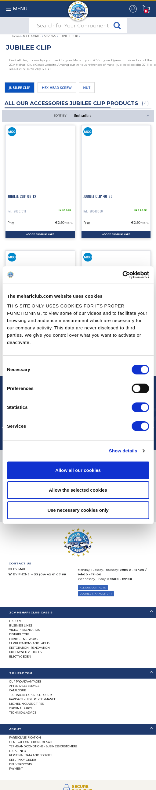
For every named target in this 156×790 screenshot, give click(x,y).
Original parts (20, 708)
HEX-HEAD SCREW (57, 87)
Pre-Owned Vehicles (25, 652)
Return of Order (22, 759)
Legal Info (17, 751)
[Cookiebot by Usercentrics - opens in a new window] (122, 275)
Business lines (20, 625)
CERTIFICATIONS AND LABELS (29, 643)
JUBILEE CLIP (68, 36)
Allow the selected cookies (78, 490)
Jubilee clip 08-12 (22, 196)
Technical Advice (22, 712)
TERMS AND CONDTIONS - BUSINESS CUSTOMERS (43, 746)
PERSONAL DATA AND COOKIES (30, 755)
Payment (16, 768)
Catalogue (17, 690)
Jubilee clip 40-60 (98, 196)
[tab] (78, 612)
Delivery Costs (20, 764)
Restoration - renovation (29, 647)
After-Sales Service (24, 685)
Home (15, 36)
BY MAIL (19, 569)
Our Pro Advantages (25, 681)
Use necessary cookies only (77, 510)
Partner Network (23, 639)
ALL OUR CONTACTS (93, 587)
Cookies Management (96, 593)
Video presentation (24, 629)
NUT (86, 87)
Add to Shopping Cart (40, 234)
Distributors (19, 634)
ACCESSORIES (32, 36)
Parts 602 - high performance (32, 699)
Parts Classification (25, 737)
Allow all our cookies (78, 470)
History (15, 621)
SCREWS (50, 36)
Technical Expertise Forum (30, 695)
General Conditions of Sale (31, 742)
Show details (123, 450)
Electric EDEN (20, 656)
